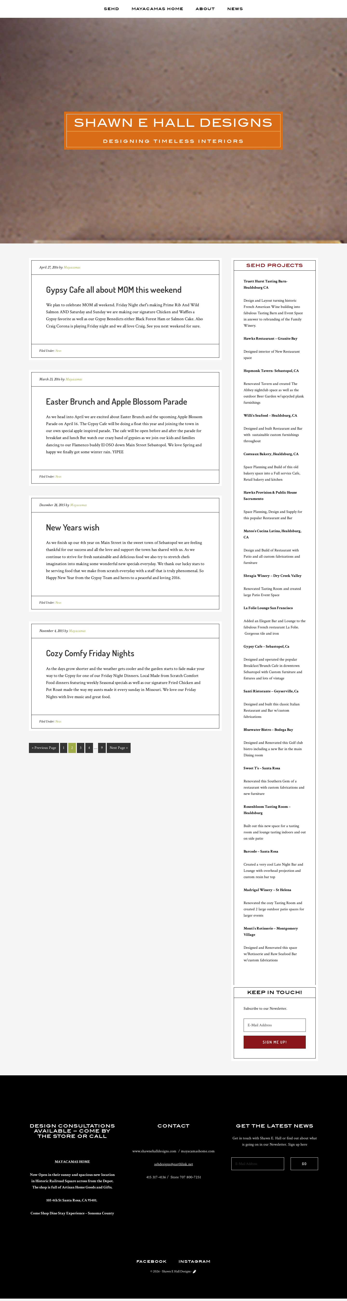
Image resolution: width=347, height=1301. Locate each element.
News (58, 351)
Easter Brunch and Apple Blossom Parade (116, 402)
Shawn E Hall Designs (174, 123)
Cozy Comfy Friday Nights (90, 653)
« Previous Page (44, 748)
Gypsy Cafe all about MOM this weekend (114, 290)
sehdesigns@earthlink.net (173, 1164)
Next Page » (119, 748)
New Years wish (73, 527)
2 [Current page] (72, 748)
